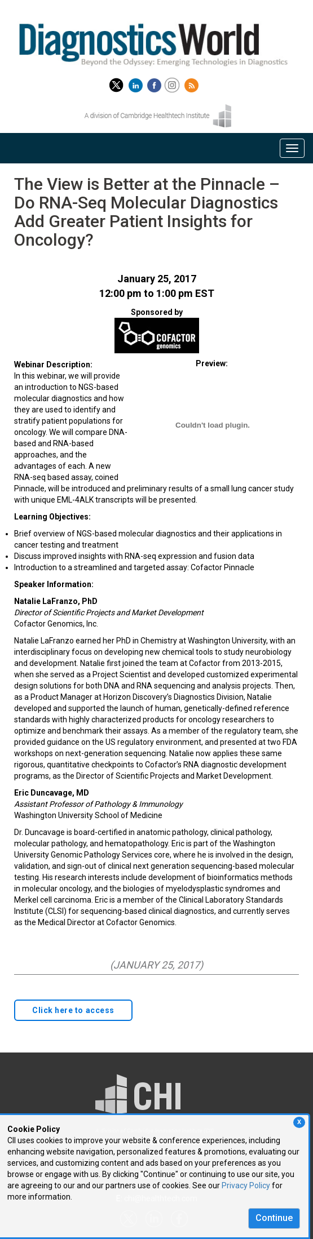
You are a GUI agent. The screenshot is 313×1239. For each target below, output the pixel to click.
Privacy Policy (246, 1185)
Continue (274, 1218)
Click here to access (73, 1010)
